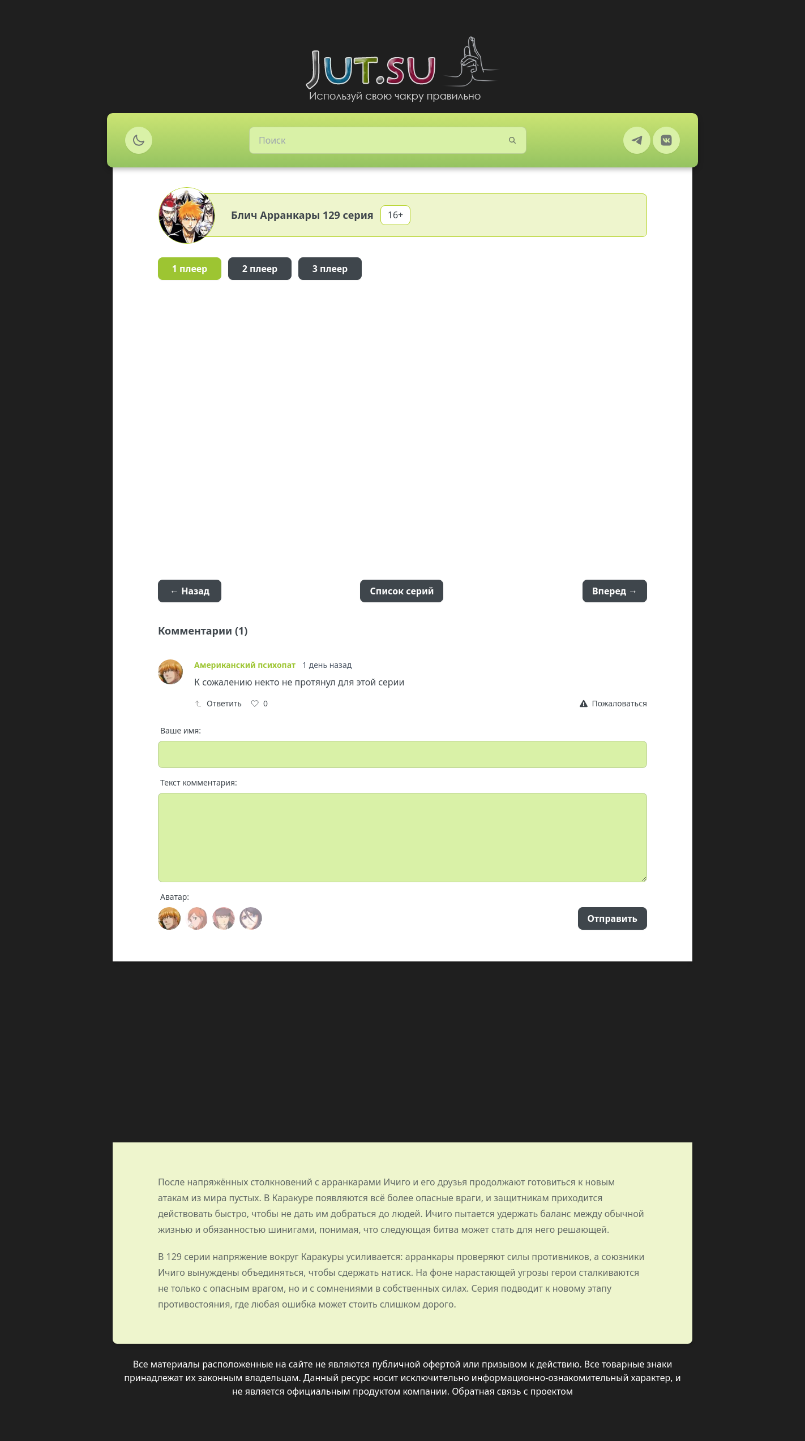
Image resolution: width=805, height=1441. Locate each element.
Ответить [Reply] (218, 703)
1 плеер (190, 268)
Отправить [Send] (612, 918)
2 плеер (260, 268)
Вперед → (614, 591)
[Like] (259, 703)
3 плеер (330, 268)
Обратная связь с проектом (512, 1391)
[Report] (613, 703)
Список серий (402, 591)
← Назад (189, 591)
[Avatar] (169, 918)
